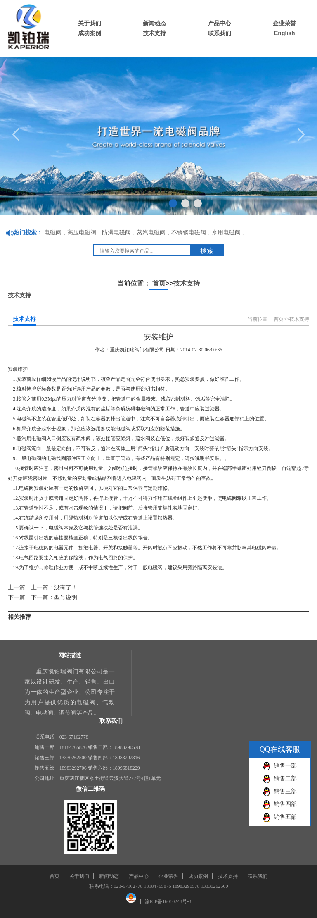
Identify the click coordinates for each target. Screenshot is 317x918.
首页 (159, 283)
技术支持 (154, 33)
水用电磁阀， (229, 232)
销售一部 (285, 766)
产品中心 (219, 23)
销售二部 (285, 778)
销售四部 (285, 804)
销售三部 (285, 791)
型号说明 (65, 597)
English (284, 33)
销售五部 (285, 817)
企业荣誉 (284, 23)
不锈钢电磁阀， (191, 232)
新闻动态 (154, 23)
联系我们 (219, 33)
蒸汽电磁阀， (154, 232)
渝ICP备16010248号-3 (168, 901)
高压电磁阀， (84, 232)
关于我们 (89, 23)
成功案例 (89, 33)
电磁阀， (55, 232)
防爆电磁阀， (119, 232)
